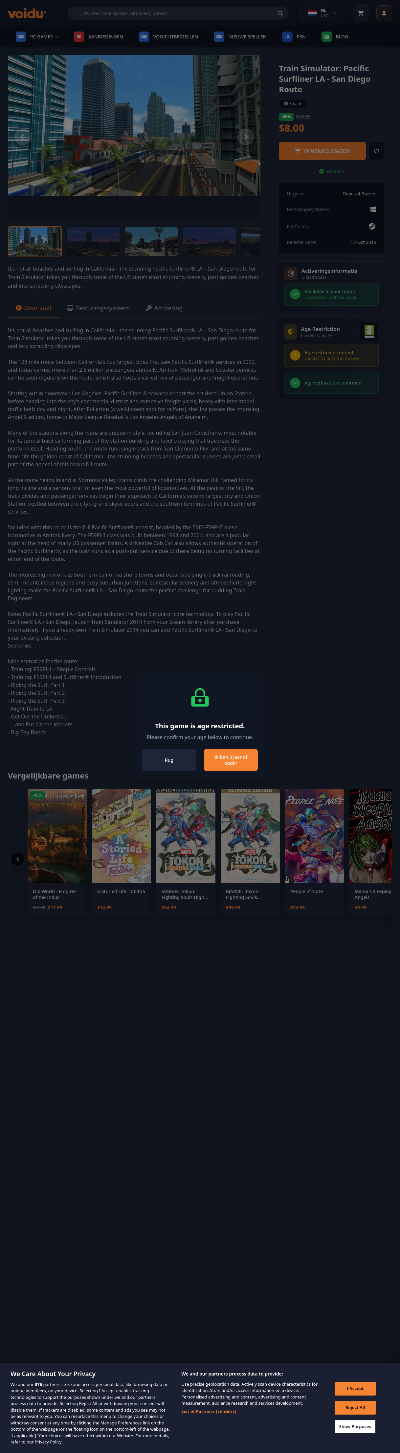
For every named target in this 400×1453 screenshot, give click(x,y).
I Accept (355, 1399)
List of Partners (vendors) (208, 1421)
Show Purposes (355, 1437)
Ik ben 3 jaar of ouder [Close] (230, 760)
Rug (169, 760)
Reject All (355, 1417)
